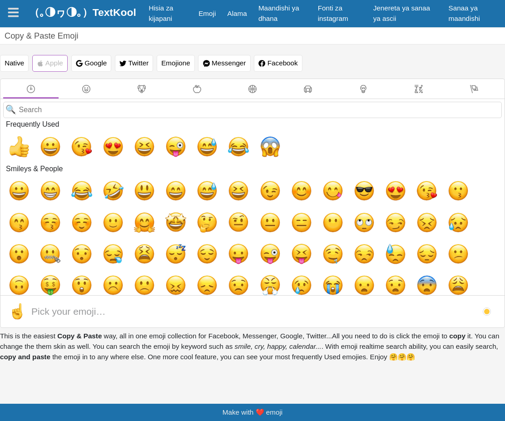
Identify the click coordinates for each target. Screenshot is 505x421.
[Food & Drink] (197, 89)
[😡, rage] (276, 260)
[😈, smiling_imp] (224, 286)
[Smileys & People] (86, 89)
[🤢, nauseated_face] (431, 260)
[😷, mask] (353, 260)
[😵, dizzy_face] (250, 260)
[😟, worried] (379, 234)
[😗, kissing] (379, 182)
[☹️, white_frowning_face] (276, 234)
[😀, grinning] (42, 143)
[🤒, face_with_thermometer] (379, 260)
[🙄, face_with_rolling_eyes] (197, 208)
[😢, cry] (431, 234)
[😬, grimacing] (120, 260)
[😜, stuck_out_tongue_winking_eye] (146, 143)
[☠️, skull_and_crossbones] (353, 286)
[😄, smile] (146, 182)
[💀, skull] (327, 286)
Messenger (224, 63)
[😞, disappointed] (353, 234)
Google (91, 63)
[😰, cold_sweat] (146, 260)
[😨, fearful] (42, 260)
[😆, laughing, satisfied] (120, 143)
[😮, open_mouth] (301, 208)
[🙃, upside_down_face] (197, 234)
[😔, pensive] (146, 234)
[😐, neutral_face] (120, 208)
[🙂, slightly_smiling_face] (483, 182)
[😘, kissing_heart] (68, 143)
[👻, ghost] (379, 286)
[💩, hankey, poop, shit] (483, 286)
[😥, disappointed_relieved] (276, 208)
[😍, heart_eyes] (94, 143)
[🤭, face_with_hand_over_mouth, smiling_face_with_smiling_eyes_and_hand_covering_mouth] (146, 286)
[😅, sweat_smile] (172, 143)
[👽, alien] (405, 286)
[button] (487, 311)
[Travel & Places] (308, 89)
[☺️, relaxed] (457, 182)
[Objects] (363, 89)
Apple (50, 63)
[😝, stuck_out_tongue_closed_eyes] (42, 234)
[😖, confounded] (327, 234)
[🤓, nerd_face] (197, 286)
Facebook (277, 63)
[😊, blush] (250, 182)
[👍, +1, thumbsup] (16, 143)
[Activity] (252, 89)
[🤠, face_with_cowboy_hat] (42, 286)
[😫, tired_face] (405, 208)
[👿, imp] (250, 286)
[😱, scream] (224, 143)
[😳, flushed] (197, 260)
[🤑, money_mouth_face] (224, 234)
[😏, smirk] (224, 208)
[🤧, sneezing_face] (483, 260)
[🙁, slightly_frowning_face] (301, 234)
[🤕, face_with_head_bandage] (405, 260)
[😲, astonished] (250, 234)
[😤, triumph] (405, 234)
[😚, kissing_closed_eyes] (431, 182)
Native (14, 63)
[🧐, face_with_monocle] (172, 286)
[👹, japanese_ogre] (276, 286)
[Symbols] (418, 89)
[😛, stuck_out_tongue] (483, 208)
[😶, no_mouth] (172, 208)
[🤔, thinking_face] (68, 208)
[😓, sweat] (120, 234)
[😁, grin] (42, 182)
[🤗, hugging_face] (16, 208)
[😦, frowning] (483, 234)
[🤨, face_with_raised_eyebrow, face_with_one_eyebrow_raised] (94, 208)
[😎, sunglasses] (301, 182)
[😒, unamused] (94, 234)
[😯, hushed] (353, 208)
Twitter (134, 63)
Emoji (207, 13)
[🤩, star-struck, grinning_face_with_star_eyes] (42, 208)
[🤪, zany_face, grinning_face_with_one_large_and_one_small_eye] (224, 260)
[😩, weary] (68, 260)
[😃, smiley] (120, 182)
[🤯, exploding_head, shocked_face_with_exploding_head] (94, 260)
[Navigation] (13, 12)
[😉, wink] (224, 182)
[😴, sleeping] (431, 208)
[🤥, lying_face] (94, 286)
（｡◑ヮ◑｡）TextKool (82, 12)
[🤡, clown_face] (68, 286)
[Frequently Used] (31, 89)
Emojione (175, 63)
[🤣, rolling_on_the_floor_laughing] (94, 182)
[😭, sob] (457, 234)
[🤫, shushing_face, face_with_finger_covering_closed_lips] (120, 286)
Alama (237, 13)
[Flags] (474, 89)
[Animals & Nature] (141, 89)
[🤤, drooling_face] (68, 234)
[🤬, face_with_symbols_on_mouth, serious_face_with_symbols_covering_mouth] (327, 260)
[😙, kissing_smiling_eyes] (405, 182)
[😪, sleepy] (379, 208)
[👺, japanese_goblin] (301, 286)
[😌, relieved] (457, 208)
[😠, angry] (301, 260)
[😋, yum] (276, 182)
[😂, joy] (197, 143)
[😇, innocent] (16, 286)
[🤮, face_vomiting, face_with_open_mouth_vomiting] (457, 260)
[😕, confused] (172, 234)
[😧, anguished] (16, 260)
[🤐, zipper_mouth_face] (327, 208)
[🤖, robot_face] (457, 286)
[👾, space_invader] (431, 286)
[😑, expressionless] (146, 208)
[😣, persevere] (250, 208)
